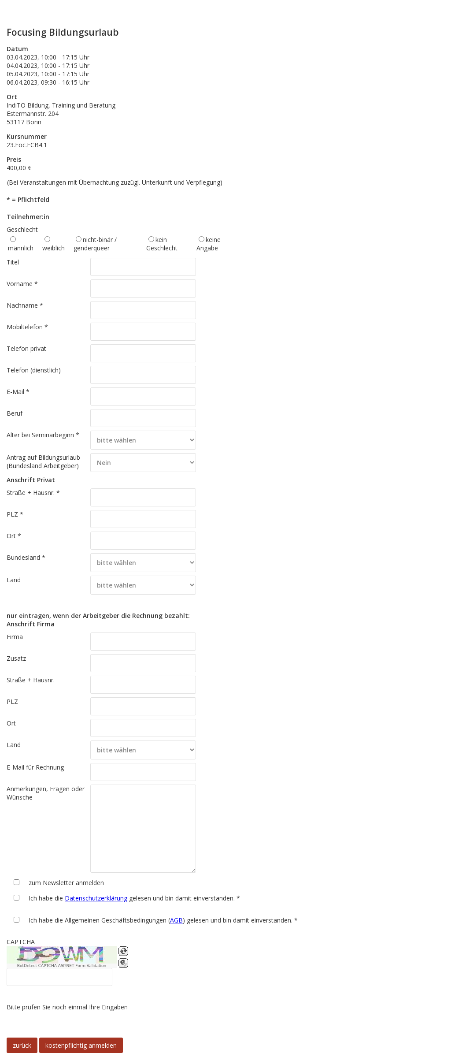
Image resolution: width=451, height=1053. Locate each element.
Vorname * (22, 283)
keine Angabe (208, 243)
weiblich (53, 248)
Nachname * (25, 305)
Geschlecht (22, 229)
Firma (15, 637)
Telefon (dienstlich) (34, 370)
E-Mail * (18, 391)
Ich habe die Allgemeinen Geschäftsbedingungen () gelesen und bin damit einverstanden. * (163, 920)
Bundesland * (26, 557)
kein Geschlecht (161, 243)
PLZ (12, 701)
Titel (13, 262)
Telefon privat (26, 348)
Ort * (14, 536)
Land (14, 580)
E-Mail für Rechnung (35, 767)
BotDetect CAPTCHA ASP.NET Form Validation (62, 966)
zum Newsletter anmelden (66, 882)
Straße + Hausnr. (31, 680)
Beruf (14, 413)
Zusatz (16, 658)
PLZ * (15, 514)
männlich (20, 248)
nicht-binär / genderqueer (95, 243)
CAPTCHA (21, 942)
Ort (11, 723)
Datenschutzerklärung (96, 898)
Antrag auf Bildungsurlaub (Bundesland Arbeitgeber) (43, 461)
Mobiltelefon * (27, 327)
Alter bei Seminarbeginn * (43, 435)
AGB (176, 920)
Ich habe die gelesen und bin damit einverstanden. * (134, 898)
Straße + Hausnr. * (33, 492)
